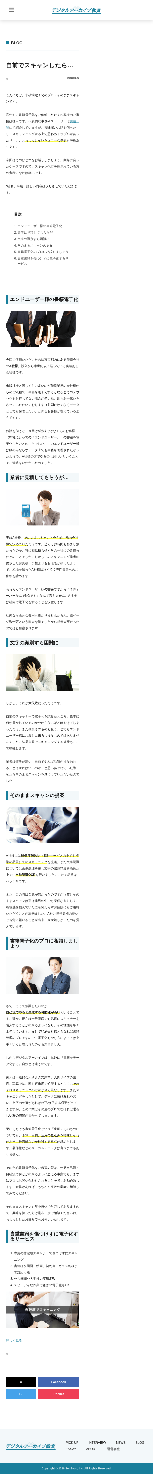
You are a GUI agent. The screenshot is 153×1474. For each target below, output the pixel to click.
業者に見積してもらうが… (37, 232)
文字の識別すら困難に (33, 239)
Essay (71, 1449)
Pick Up (72, 1442)
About (91, 1449)
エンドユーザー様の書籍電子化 (40, 226)
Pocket (58, 1394)
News (121, 1442)
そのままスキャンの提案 (35, 245)
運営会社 (113, 1449)
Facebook (58, 1382)
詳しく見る (14, 1340)
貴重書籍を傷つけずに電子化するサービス (43, 261)
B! (21, 1394)
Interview (97, 1442)
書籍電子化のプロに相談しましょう (43, 252)
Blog (17, 43)
